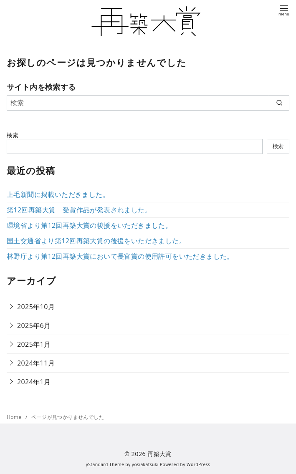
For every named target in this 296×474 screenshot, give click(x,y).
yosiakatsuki (145, 464)
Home (15, 417)
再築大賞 (159, 454)
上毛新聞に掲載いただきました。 (58, 194)
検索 (13, 135)
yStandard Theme (105, 464)
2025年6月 (34, 325)
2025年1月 (34, 344)
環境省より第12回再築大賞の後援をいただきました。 (89, 225)
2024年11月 (36, 363)
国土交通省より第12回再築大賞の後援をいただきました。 (96, 240)
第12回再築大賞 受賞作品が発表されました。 (79, 209)
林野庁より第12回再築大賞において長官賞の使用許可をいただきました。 (120, 256)
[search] (279, 102)
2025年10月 (36, 306)
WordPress (198, 464)
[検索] (148, 102)
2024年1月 (34, 381)
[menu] (284, 10)
